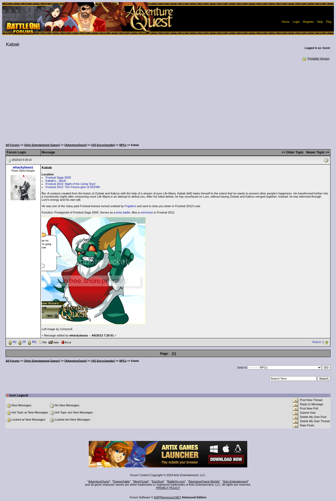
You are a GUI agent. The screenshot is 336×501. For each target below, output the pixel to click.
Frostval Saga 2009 (58, 177)
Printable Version (315, 58)
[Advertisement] (168, 100)
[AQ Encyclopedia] (103, 145)
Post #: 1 (318, 342)
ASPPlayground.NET (167, 497)
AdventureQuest (98, 481)
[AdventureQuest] (75, 145)
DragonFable (121, 481)
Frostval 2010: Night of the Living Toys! (71, 183)
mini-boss (147, 212)
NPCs (123, 145)
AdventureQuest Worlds (204, 481)
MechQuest (140, 481)
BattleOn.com (176, 481)
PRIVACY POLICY (168, 487)
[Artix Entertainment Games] (42, 145)
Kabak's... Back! (56, 180)
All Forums (13, 145)
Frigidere (130, 206)
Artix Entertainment (235, 481)
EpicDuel (158, 481)
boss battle (123, 212)
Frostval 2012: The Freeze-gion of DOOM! (73, 187)
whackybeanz (23, 167)
